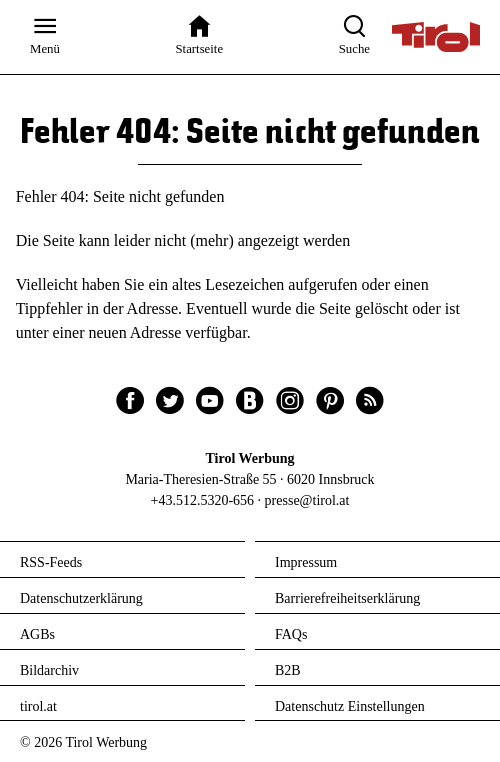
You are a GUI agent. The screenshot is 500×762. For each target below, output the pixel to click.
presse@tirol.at (307, 500)
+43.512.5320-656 (203, 500)
